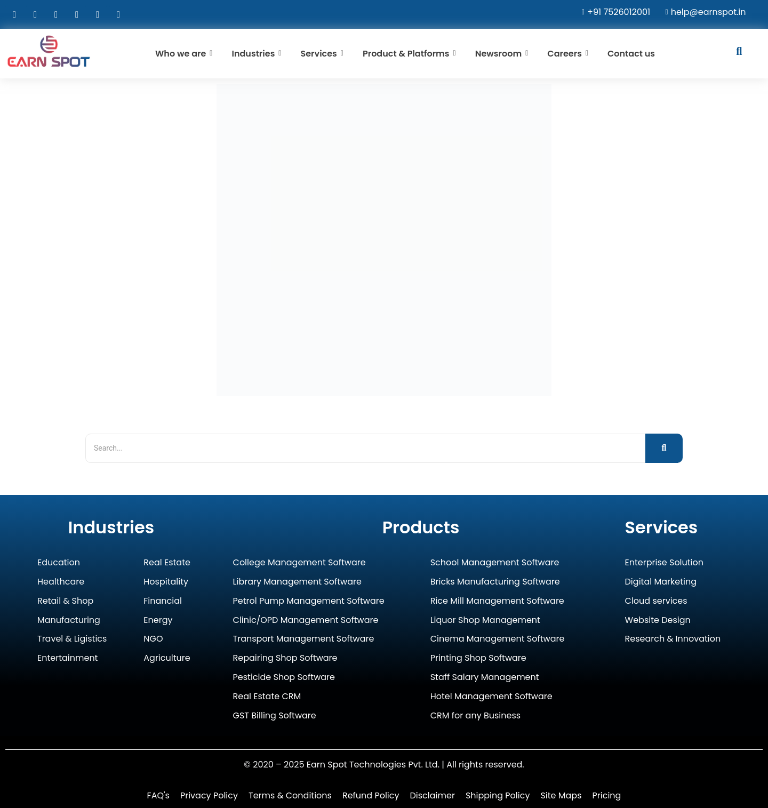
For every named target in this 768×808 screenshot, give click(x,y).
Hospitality (165, 582)
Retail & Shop (65, 601)
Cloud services (656, 601)
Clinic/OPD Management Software (306, 620)
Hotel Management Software (491, 696)
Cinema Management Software (497, 639)
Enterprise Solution (664, 562)
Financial (162, 601)
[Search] (365, 448)
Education (58, 562)
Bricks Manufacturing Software (495, 582)
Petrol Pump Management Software (309, 601)
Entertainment (67, 658)
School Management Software (494, 562)
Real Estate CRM (267, 696)
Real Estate (166, 562)
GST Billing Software (274, 716)
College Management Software (299, 562)
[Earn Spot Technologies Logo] (48, 51)
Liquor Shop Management (485, 620)
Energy (157, 620)
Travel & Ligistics (72, 639)
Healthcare (60, 582)
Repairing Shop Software (285, 658)
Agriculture (166, 658)
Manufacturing (68, 620)
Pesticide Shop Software (284, 677)
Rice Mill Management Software (497, 601)
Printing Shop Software (478, 658)
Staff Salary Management (484, 677)
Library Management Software (297, 582)
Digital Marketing (661, 582)
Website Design (658, 620)
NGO (153, 639)
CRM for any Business (475, 716)
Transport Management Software (303, 639)
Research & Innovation (673, 639)
